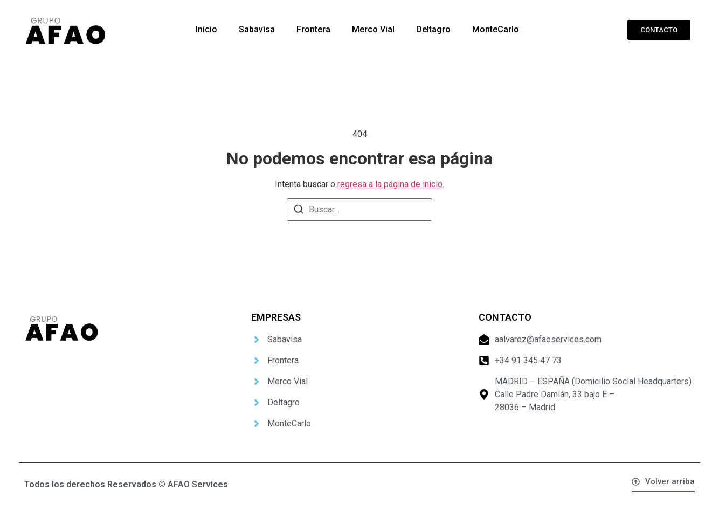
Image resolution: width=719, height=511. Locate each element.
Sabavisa (257, 29)
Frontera (313, 29)
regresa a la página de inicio (390, 184)
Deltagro (433, 29)
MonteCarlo (495, 29)
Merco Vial (373, 29)
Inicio (206, 29)
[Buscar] (299, 211)
